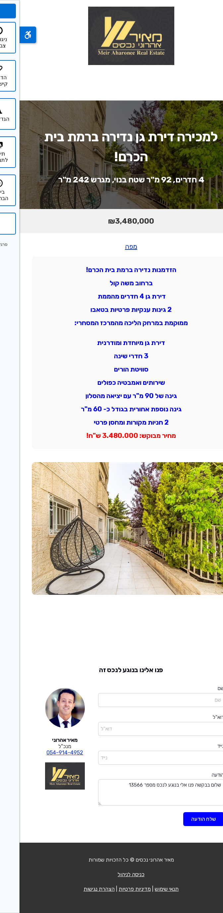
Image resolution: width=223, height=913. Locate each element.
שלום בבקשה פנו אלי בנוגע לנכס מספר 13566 (141, 792)
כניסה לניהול (111, 874)
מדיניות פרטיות (115, 889)
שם (201, 688)
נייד (201, 746)
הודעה (198, 775)
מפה (111, 246)
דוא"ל (198, 717)
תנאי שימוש (147, 889)
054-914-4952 (45, 752)
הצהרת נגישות (79, 889)
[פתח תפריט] (209, 82)
